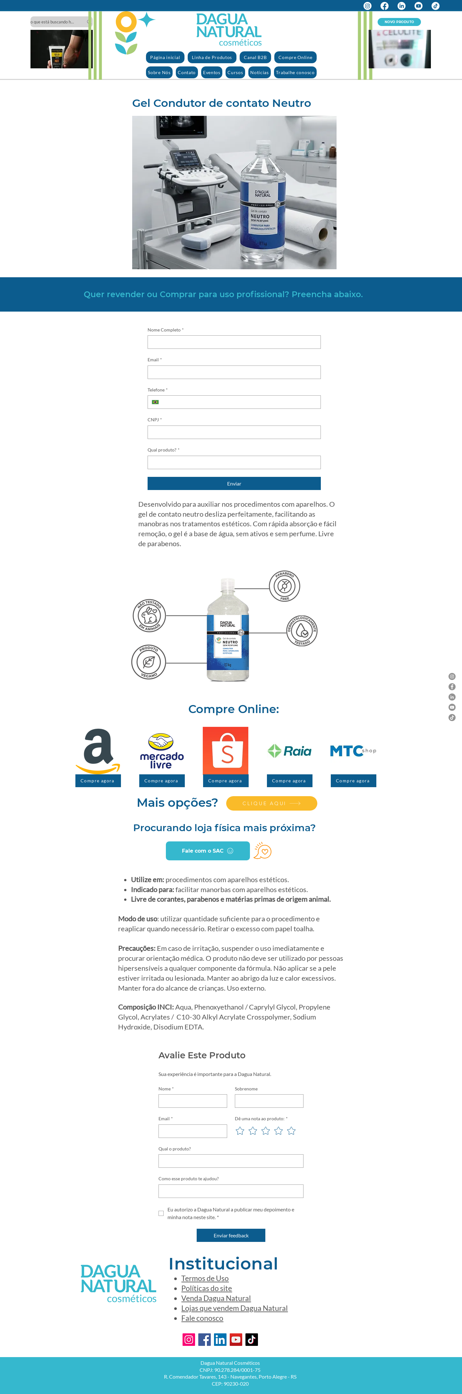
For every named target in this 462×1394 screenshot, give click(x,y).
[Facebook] (385, 6)
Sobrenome (246, 1088)
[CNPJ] (232, 432)
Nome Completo (166, 330)
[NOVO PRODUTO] (399, 22)
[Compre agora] (98, 780)
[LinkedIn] (402, 6)
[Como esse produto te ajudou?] (229, 1191)
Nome (166, 1089)
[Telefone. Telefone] (240, 402)
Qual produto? (164, 450)
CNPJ (155, 420)
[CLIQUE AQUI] (271, 803)
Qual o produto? (174, 1148)
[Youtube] (419, 6)
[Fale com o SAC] (208, 850)
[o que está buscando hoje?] (61, 21)
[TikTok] (436, 6)
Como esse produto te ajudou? (188, 1178)
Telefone (158, 390)
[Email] (232, 372)
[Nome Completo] (232, 342)
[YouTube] (452, 707)
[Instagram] (368, 6)
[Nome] (191, 1101)
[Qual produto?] (232, 462)
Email (155, 360)
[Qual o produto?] (229, 1161)
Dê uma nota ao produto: (261, 1118)
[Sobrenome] (267, 1101)
